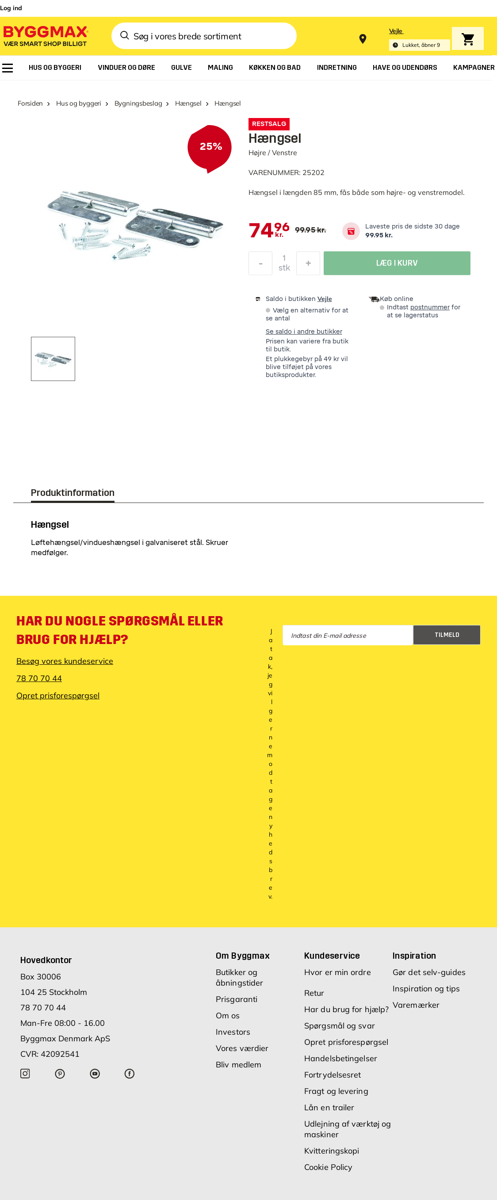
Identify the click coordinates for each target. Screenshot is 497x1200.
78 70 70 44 (39, 678)
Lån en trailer (329, 1107)
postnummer (430, 307)
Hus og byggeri (78, 103)
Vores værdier (242, 1048)
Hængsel (188, 103)
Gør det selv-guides (429, 972)
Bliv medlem (238, 1064)
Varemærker (416, 1005)
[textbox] (269, 231)
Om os (228, 1015)
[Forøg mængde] (308, 266)
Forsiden (30, 103)
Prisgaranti (236, 999)
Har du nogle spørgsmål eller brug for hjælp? (119, 630)
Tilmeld (447, 635)
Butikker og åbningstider (239, 977)
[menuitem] (7, 68)
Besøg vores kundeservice (64, 661)
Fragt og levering (336, 1091)
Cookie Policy (328, 1167)
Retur (314, 993)
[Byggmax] (45, 35)
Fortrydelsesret (332, 1075)
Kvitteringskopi (331, 1151)
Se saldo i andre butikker (304, 331)
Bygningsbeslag (138, 103)
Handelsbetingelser (340, 1058)
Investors (233, 1032)
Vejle (324, 299)
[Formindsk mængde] (260, 266)
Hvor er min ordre (337, 972)
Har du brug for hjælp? (346, 1009)
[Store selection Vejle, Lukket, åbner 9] (419, 39)
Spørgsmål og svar (339, 1026)
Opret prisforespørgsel (57, 695)
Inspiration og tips (426, 988)
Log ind (11, 8)
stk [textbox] (284, 270)
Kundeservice (332, 955)
